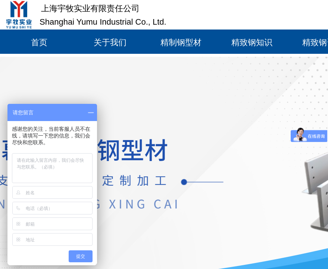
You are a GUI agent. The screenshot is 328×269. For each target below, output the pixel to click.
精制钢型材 (181, 42)
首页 (39, 42)
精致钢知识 (251, 42)
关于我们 (110, 42)
